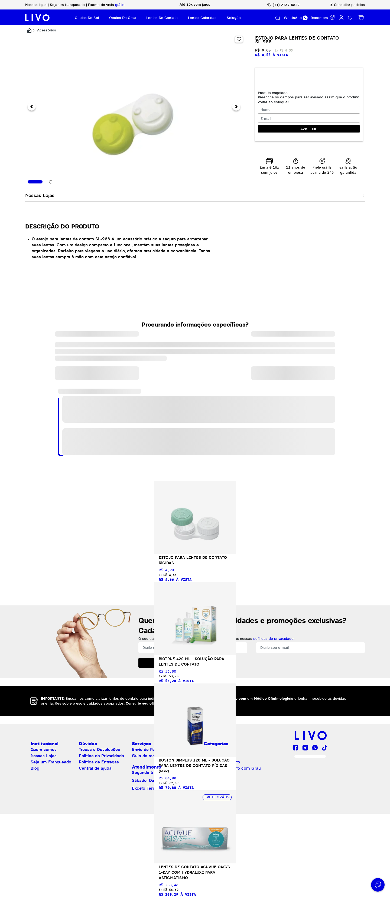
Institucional (44, 744)
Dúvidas (88, 744)
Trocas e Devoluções (99, 750)
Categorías (216, 744)
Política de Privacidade (101, 756)
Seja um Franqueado (51, 762)
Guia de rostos (146, 756)
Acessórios (46, 30)
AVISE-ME (308, 129)
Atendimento (146, 767)
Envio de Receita (148, 750)
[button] (32, 106)
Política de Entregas (99, 762)
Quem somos (44, 750)
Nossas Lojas (44, 756)
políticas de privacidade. (273, 638)
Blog (35, 768)
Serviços (141, 744)
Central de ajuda (95, 768)
